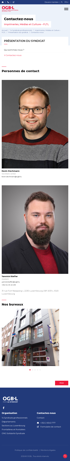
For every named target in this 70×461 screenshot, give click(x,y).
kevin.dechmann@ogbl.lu (12, 177)
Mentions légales (48, 450)
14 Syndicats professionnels (21, 30)
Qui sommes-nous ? (14, 50)
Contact (40, 418)
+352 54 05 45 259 (9, 285)
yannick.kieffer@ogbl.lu (11, 282)
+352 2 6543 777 (47, 423)
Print (62, 383)
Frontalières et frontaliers (13, 429)
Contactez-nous (13, 55)
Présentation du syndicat (18, 32)
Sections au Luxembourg (13, 426)
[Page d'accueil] (10, 9)
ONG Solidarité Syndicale (13, 433)
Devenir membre (52, 2)
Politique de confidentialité (26, 450)
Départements (9, 422)
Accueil (4, 30)
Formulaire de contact (50, 427)
